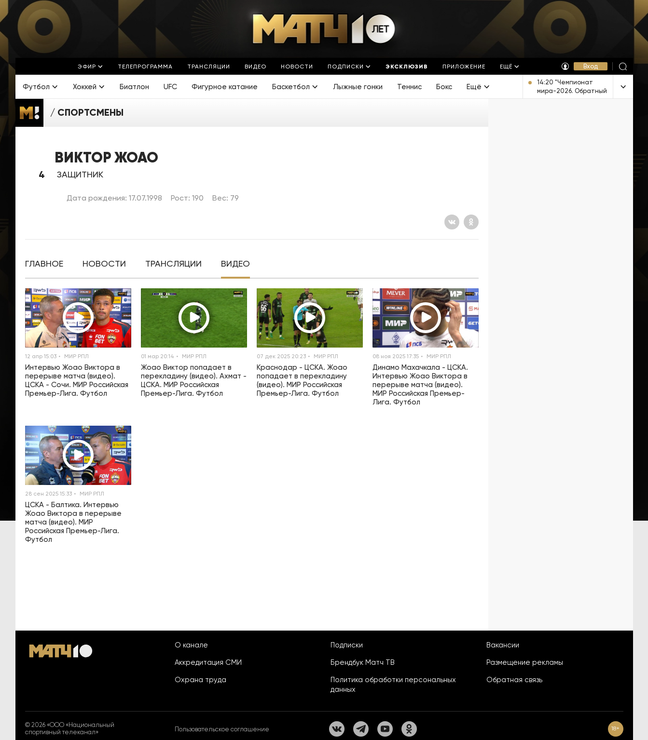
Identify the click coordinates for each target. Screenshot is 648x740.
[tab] (44, 264)
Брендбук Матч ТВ (363, 662)
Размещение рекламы (524, 662)
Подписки (347, 645)
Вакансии (502, 645)
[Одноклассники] (471, 222)
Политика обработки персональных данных (393, 684)
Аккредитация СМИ (208, 662)
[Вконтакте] (451, 222)
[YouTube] (385, 729)
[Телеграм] (361, 729)
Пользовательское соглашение (222, 729)
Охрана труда (200, 679)
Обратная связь (514, 679)
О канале (191, 645)
